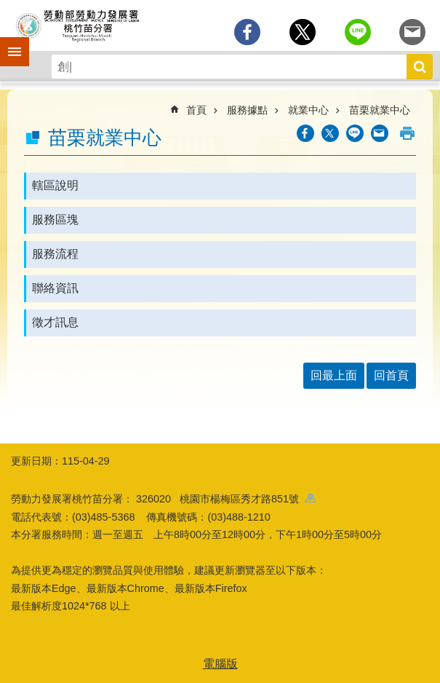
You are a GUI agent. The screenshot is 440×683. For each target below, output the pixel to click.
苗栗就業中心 (379, 110)
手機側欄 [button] (8, 41)
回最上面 (334, 375)
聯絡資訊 (55, 288)
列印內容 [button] (407, 133)
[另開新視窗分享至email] (412, 32)
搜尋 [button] (420, 66)
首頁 (196, 110)
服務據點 (247, 110)
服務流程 (55, 254)
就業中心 (308, 110)
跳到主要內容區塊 (7, 7)
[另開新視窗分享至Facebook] (247, 32)
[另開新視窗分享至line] (358, 32)
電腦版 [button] (220, 664)
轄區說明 (55, 185)
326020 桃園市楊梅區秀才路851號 (226, 499)
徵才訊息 (55, 322)
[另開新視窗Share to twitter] (302, 32)
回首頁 (391, 375)
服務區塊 (55, 219)
